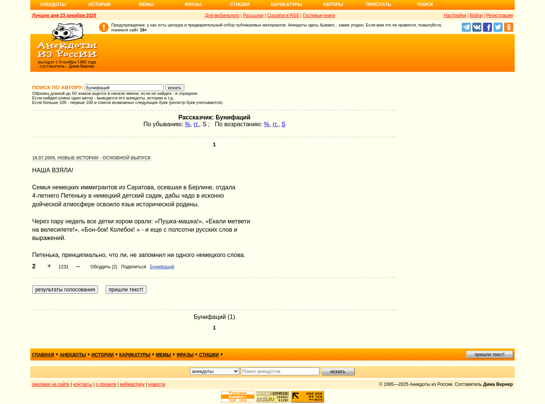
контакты (82, 384)
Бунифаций (162, 266)
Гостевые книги (319, 15)
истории (103, 355)
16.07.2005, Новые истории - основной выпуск (91, 158)
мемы (163, 355)
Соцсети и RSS (283, 15)
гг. (196, 124)
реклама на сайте (51, 384)
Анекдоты (53, 4)
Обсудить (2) (103, 266)
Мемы (146, 4)
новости (156, 384)
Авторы (333, 4)
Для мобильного (222, 15)
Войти (476, 15)
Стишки (239, 4)
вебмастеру (132, 384)
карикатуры (135, 355)
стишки (209, 355)
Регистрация (499, 15)
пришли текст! (490, 354)
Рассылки (253, 15)
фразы (184, 355)
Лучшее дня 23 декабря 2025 (64, 15)
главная (43, 355)
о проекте (106, 384)
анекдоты (73, 355)
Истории (100, 4)
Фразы (192, 4)
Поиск (425, 4)
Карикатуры (286, 4)
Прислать (378, 4)
